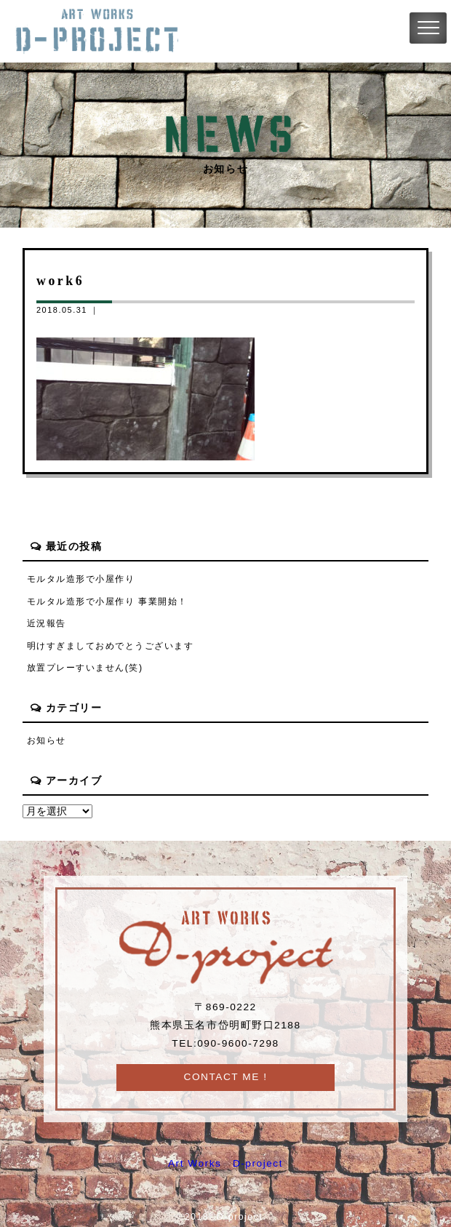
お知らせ (46, 740)
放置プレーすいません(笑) (85, 668)
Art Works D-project (225, 1163)
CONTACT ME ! (226, 1076)
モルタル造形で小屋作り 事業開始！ (107, 601)
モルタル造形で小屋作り (81, 579)
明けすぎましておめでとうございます (110, 646)
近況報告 (46, 623)
